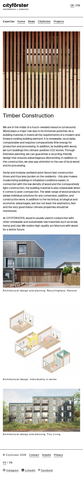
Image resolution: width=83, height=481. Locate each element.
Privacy (58, 454)
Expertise (8, 21)
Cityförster (44, 21)
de (72, 5)
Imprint (46, 454)
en (78, 5)
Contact (34, 454)
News (31, 21)
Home (21, 21)
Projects (59, 21)
